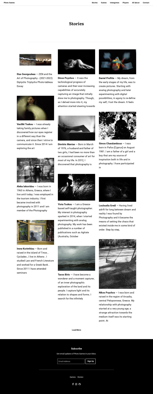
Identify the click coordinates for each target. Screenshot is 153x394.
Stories (95, 3)
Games (104, 3)
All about (135, 3)
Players (126, 3)
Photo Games (9, 3)
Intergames (114, 3)
